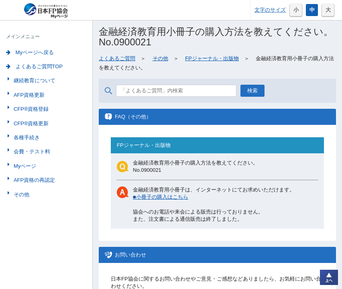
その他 (20, 194)
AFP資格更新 (28, 95)
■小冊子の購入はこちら (160, 197)
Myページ (24, 166)
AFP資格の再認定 (33, 180)
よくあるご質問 (117, 58)
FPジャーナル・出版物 (212, 58)
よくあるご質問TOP (34, 66)
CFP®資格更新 (30, 123)
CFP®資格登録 (30, 109)
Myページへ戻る (30, 52)
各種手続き (26, 137)
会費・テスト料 (31, 152)
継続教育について (33, 80)
